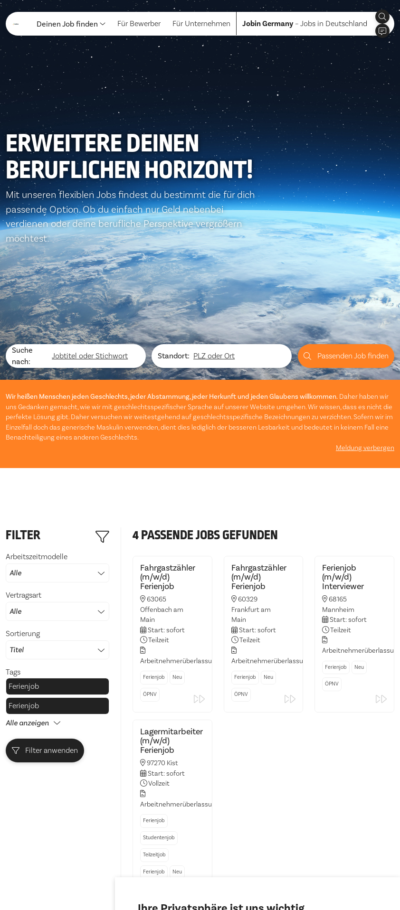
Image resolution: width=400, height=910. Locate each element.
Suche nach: (22, 232)
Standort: (174, 232)
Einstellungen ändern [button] (289, 876)
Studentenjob (159, 714)
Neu (177, 553)
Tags (13, 549)
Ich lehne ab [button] (224, 876)
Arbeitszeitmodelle (57, 444)
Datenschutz (27, 880)
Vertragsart (57, 482)
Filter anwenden (45, 627)
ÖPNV (150, 570)
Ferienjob (24, 563)
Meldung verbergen (365, 324)
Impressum (74, 880)
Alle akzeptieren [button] (167, 876)
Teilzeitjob (154, 731)
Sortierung (57, 521)
